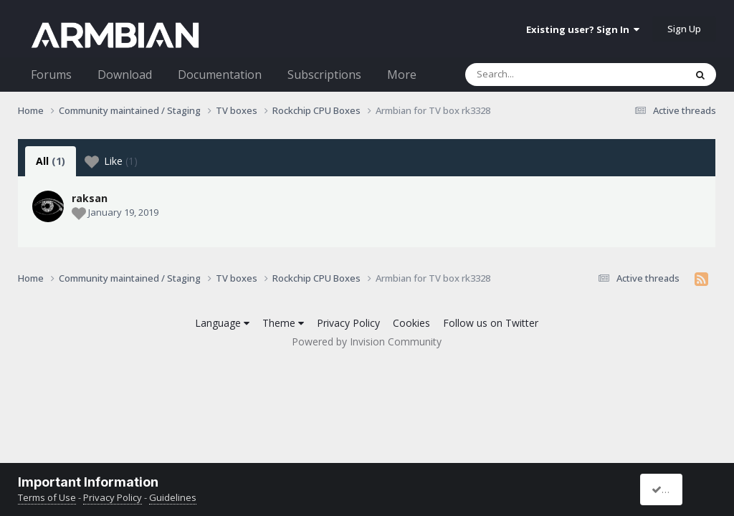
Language (222, 323)
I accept (675, 489)
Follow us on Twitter (490, 323)
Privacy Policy (348, 323)
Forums (51, 74)
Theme (283, 323)
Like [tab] (111, 161)
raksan (90, 198)
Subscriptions (324, 74)
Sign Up (684, 28)
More (401, 74)
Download (124, 74)
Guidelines (172, 497)
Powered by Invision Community (367, 341)
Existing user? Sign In (582, 29)
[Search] (537, 74)
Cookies (411, 323)
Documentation (220, 74)
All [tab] (50, 161)
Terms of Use (47, 497)
